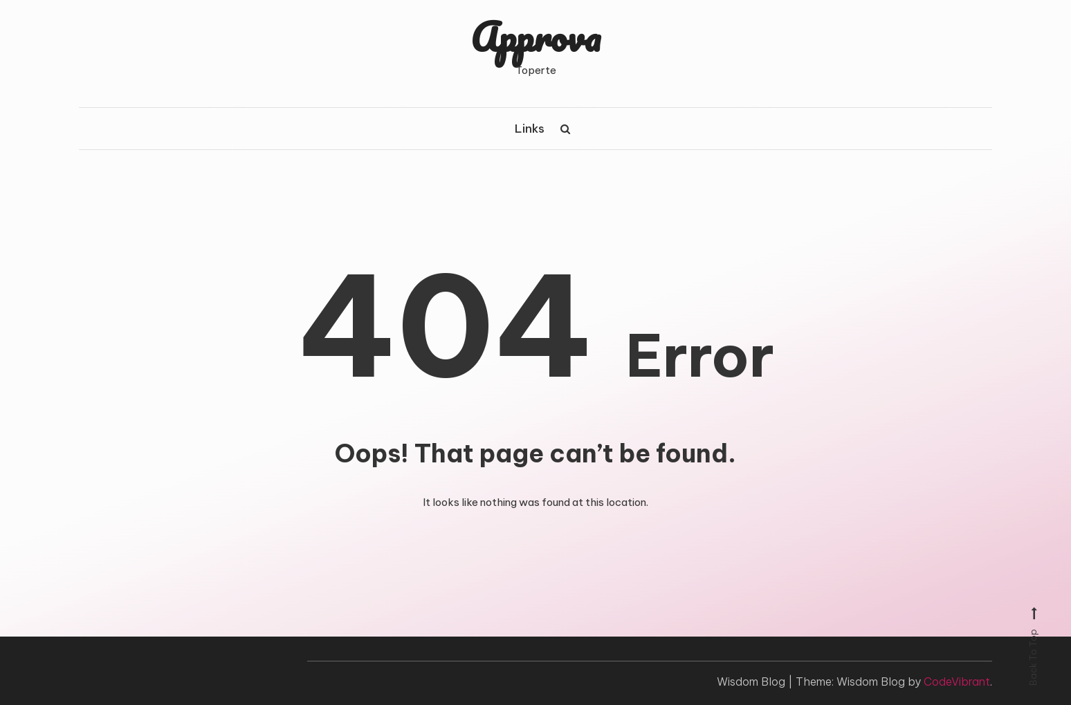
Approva (535, 36)
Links (529, 128)
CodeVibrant (957, 681)
